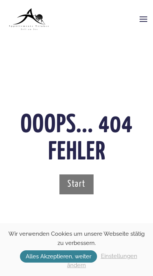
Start (76, 184)
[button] (143, 19)
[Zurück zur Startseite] (29, 19)
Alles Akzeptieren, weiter (58, 256)
